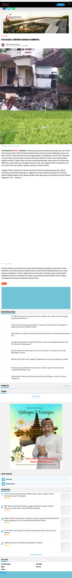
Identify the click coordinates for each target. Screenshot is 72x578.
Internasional (10, 484)
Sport (3, 569)
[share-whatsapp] (13, 8)
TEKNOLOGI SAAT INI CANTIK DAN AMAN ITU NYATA (23, 543)
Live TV (60, 4)
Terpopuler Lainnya (36, 554)
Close (3, 572)
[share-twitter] (9, 8)
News (6, 36)
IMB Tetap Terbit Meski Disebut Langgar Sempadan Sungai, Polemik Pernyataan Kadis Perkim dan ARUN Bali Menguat (28, 507)
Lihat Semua (36, 396)
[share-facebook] (4, 8)
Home (2, 36)
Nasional (9, 479)
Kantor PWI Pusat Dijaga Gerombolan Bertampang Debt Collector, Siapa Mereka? (30, 532)
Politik (38, 567)
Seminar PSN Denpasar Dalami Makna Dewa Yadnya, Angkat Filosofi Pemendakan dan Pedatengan (29, 495)
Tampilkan (67, 386)
